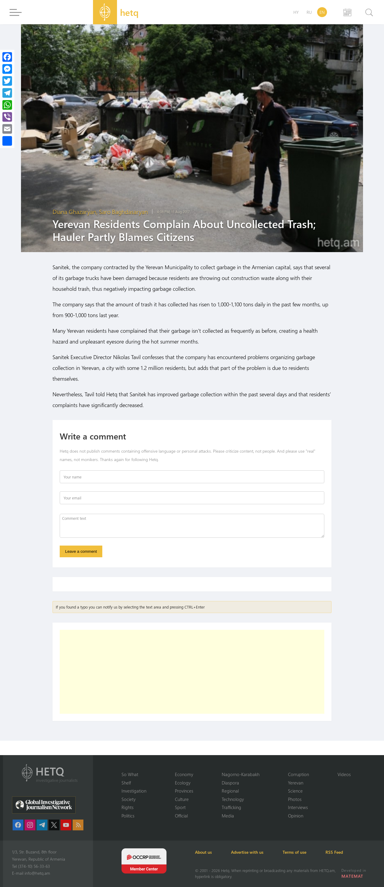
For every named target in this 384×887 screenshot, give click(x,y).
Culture (182, 799)
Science (295, 791)
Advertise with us (247, 852)
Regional (230, 791)
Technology (233, 799)
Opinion (295, 816)
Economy (184, 774)
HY (296, 12)
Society (129, 799)
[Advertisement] (192, 672)
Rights (128, 807)
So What (130, 774)
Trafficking (231, 807)
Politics (128, 816)
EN (322, 12)
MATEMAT (352, 876)
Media (228, 816)
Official (181, 816)
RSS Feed (334, 852)
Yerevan (295, 783)
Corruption (298, 774)
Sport (180, 807)
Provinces (184, 791)
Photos (295, 799)
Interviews (298, 807)
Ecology (182, 783)
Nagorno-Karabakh (241, 774)
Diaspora (230, 783)
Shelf (126, 783)
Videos (344, 774)
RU (309, 12)
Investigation (134, 791)
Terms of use (294, 852)
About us (203, 852)
